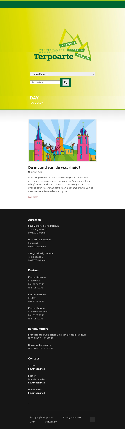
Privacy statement (72, 417)
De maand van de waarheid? (54, 167)
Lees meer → (34, 196)
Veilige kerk (51, 421)
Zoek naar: (62, 74)
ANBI (32, 421)
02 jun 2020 (36, 172)
